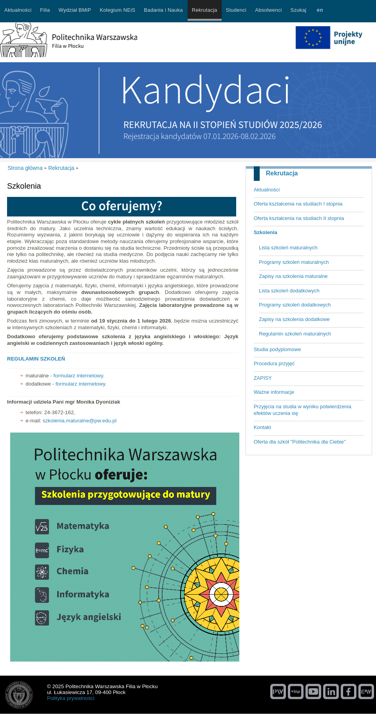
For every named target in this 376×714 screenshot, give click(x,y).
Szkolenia (265, 232)
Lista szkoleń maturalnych (288, 248)
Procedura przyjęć (274, 363)
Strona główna (25, 168)
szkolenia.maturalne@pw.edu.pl (79, 421)
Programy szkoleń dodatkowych (295, 305)
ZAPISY (263, 378)
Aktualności (267, 190)
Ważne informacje (274, 392)
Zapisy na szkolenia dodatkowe (294, 319)
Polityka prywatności (70, 698)
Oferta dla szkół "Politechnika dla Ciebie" (300, 442)
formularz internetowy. (78, 376)
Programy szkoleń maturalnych (294, 262)
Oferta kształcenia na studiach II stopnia (299, 218)
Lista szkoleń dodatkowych (289, 291)
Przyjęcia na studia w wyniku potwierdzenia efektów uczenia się (302, 410)
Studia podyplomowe (277, 349)
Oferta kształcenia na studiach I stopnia (298, 204)
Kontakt (262, 427)
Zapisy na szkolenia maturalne (293, 276)
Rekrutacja (282, 173)
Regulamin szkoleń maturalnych (295, 334)
